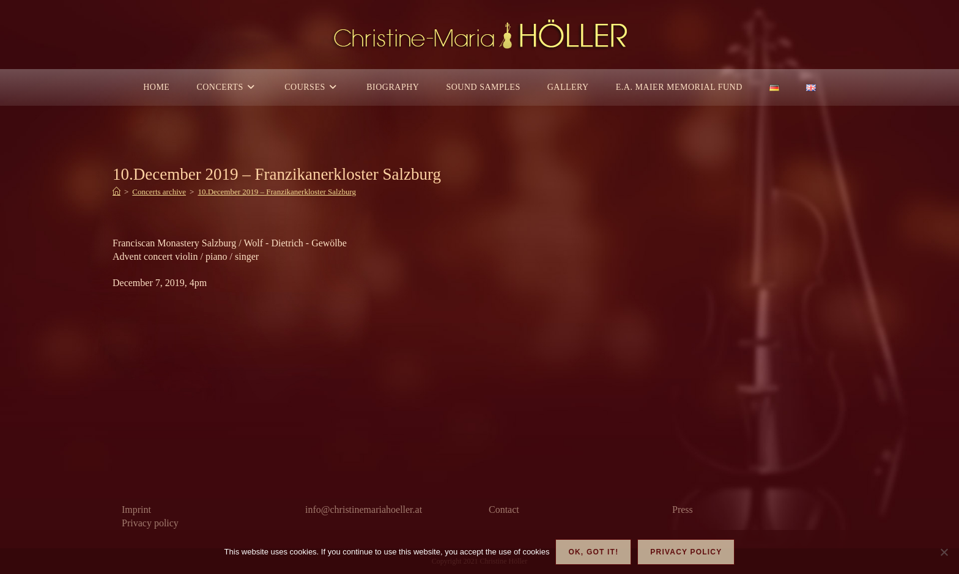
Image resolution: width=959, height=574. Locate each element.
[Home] (116, 191)
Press (682, 509)
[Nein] (944, 552)
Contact (504, 509)
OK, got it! (593, 552)
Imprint (136, 509)
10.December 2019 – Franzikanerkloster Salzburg (277, 191)
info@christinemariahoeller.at (363, 509)
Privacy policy (150, 523)
